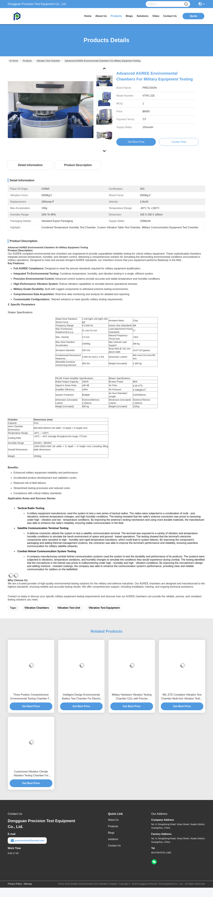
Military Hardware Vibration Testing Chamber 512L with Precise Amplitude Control (132, 697)
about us (101, 16)
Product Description (78, 165)
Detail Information (30, 165)
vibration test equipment (104, 607)
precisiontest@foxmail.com (27, 840)
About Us (113, 819)
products (116, 16)
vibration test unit (69, 607)
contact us (170, 16)
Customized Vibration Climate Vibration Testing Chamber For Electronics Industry (31, 773)
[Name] (186, 4)
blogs (129, 16)
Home (87, 16)
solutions (142, 16)
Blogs (111, 832)
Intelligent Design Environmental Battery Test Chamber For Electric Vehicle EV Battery (81, 697)
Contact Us (114, 845)
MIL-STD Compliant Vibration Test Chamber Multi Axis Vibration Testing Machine (182, 697)
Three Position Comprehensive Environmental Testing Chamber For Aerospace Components (31, 697)
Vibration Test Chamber (48, 61)
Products (27, 61)
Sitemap (28, 884)
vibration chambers (36, 607)
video (155, 16)
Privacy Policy (15, 884)
